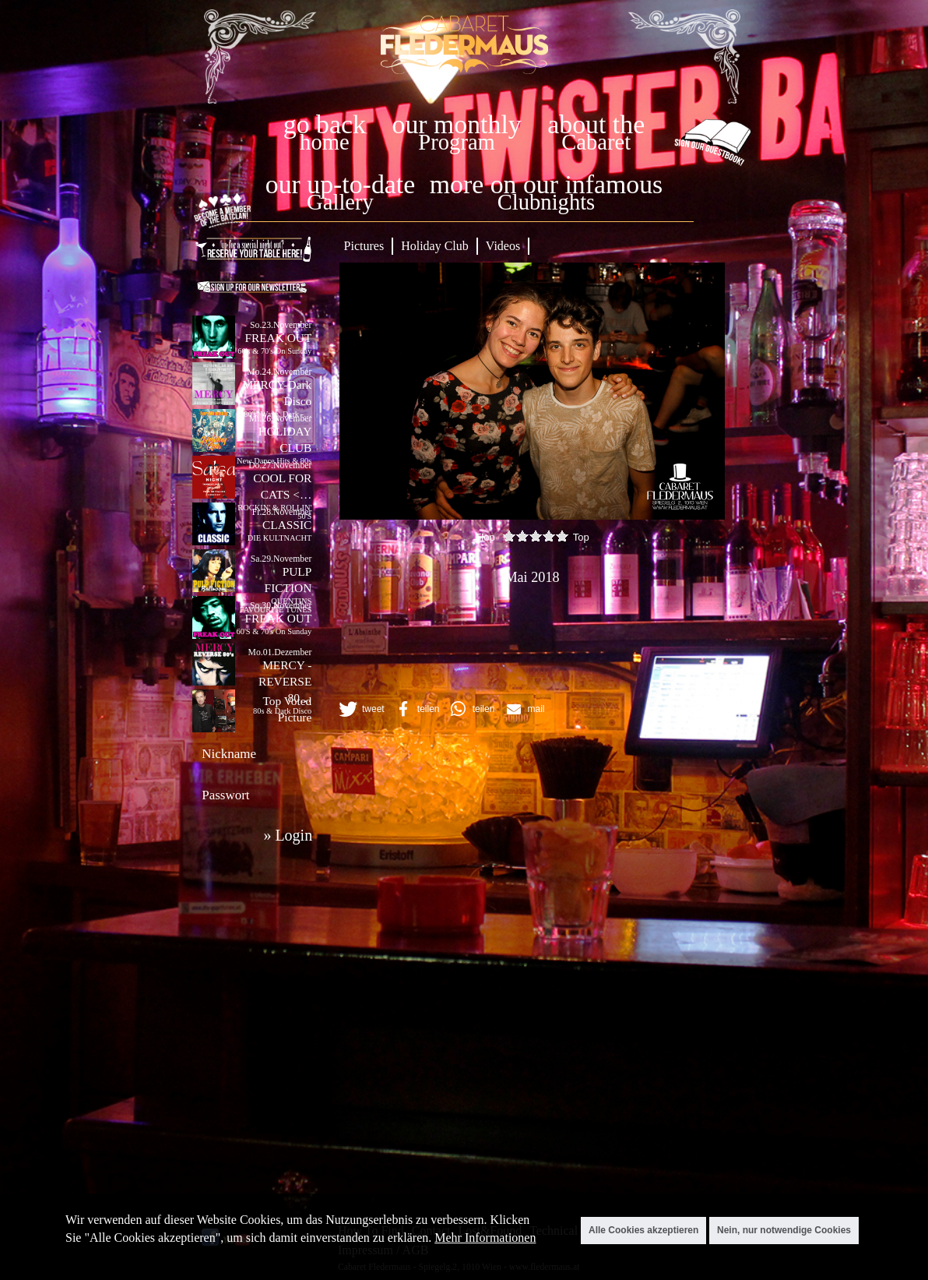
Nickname (229, 753)
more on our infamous (546, 184)
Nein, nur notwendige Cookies (784, 1230)
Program (456, 142)
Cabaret (596, 142)
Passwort (225, 795)
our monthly (457, 124)
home (325, 142)
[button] (360, 709)
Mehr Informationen (485, 1237)
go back (324, 124)
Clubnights (546, 202)
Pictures (364, 245)
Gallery (340, 202)
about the (596, 124)
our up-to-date (340, 184)
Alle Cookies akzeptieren (643, 1230)
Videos (503, 245)
